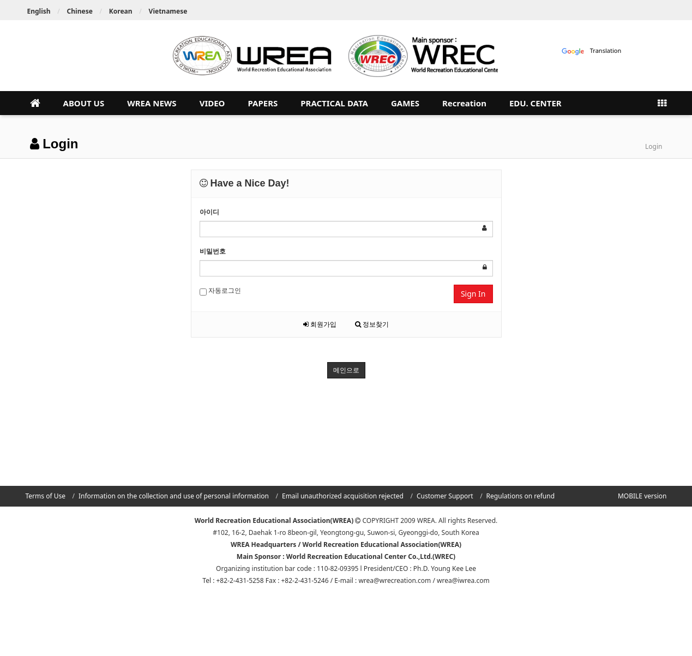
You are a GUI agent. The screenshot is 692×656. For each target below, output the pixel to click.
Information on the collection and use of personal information (174, 496)
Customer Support (445, 496)
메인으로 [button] (346, 370)
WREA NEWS (151, 103)
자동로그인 (220, 291)
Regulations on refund (520, 496)
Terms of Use (45, 496)
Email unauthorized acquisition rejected (343, 496)
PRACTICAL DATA (334, 103)
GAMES (405, 103)
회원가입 (319, 324)
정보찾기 (372, 324)
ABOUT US (84, 103)
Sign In (473, 293)
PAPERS (263, 103)
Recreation (464, 103)
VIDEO (212, 103)
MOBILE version (642, 496)
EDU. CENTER (535, 103)
